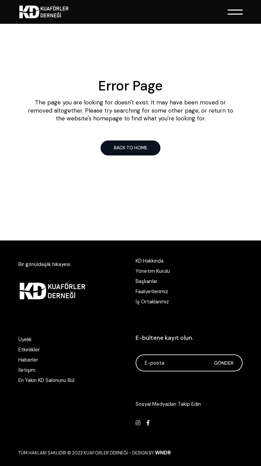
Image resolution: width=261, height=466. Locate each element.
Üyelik (25, 339)
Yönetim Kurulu (153, 271)
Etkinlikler (29, 349)
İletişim (26, 370)
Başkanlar (146, 281)
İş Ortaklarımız (152, 301)
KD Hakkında (149, 260)
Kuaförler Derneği (106, 453)
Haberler (28, 359)
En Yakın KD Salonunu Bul (46, 380)
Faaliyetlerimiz (152, 291)
